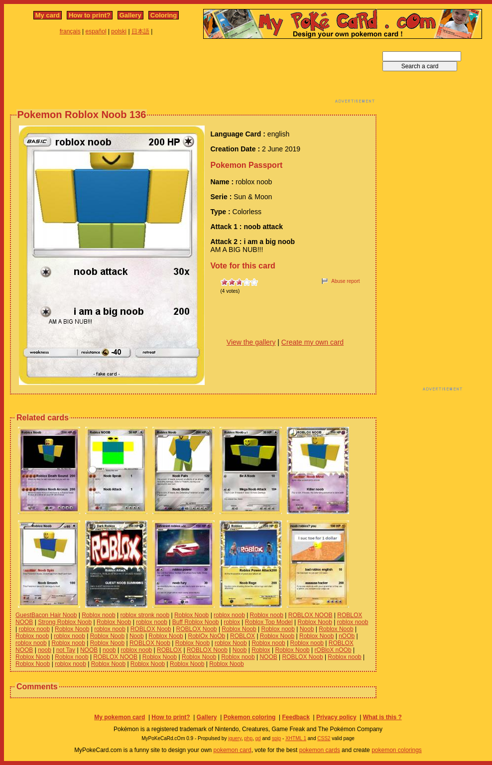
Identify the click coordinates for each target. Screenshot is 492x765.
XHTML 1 (295, 738)
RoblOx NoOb (207, 636)
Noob (307, 629)
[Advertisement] (193, 73)
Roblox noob (98, 615)
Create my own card (312, 342)
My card (47, 15)
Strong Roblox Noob (65, 622)
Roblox (260, 649)
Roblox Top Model (269, 622)
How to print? (90, 15)
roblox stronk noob (144, 615)
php (248, 738)
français (70, 31)
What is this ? (382, 717)
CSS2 (323, 738)
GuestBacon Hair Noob (46, 615)
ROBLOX (242, 636)
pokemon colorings (396, 750)
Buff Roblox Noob (195, 622)
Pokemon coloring (250, 717)
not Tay (65, 649)
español (96, 31)
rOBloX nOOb (333, 649)
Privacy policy (336, 717)
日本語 (140, 31)
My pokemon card (119, 717)
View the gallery (251, 342)
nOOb (347, 636)
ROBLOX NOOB (310, 615)
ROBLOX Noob (150, 629)
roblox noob (229, 615)
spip (276, 738)
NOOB (89, 649)
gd (258, 738)
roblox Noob (231, 642)
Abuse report (345, 281)
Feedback (295, 717)
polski (118, 31)
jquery (235, 738)
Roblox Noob (191, 615)
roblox (232, 622)
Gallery (130, 15)
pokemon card (232, 750)
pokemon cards (319, 750)
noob (44, 649)
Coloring (163, 15)
